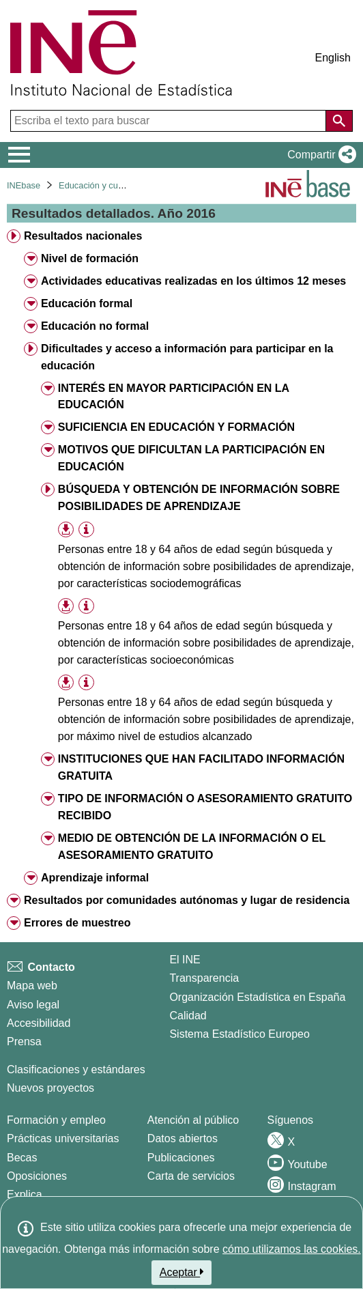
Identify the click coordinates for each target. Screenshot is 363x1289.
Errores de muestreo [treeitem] (77, 923)
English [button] (333, 57)
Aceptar (182, 1272)
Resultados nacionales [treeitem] (83, 236)
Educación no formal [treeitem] (95, 326)
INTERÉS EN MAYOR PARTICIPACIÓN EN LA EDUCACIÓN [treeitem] (173, 396)
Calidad (187, 1015)
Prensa (24, 1041)
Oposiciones (37, 1176)
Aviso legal (33, 1004)
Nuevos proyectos (50, 1088)
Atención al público (193, 1120)
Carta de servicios (191, 1176)
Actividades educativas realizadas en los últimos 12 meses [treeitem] (193, 281)
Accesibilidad (38, 1023)
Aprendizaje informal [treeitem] (95, 877)
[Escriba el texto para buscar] (169, 121)
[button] (319, 155)
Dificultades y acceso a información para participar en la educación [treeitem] (187, 357)
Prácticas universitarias (63, 1138)
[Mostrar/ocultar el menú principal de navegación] (19, 155)
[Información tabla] (86, 529)
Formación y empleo (56, 1120)
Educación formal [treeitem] (86, 303)
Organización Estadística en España (257, 997)
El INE (184, 959)
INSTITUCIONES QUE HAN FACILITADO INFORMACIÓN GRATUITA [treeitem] (201, 767)
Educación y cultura (97, 185)
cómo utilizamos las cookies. (291, 1249)
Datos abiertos (182, 1138)
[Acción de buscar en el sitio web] (339, 121)
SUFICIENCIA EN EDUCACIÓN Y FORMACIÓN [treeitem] (176, 427)
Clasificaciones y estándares (76, 1069)
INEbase (23, 185)
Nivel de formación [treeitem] (90, 258)
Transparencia (204, 978)
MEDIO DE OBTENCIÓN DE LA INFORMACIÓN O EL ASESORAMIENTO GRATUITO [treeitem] (191, 846)
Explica (24, 1194)
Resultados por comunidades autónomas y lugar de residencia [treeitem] (186, 900)
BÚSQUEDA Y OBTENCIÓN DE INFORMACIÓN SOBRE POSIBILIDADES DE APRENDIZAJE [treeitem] (199, 497)
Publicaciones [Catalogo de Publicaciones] (181, 1157)
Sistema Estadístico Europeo (239, 1034)
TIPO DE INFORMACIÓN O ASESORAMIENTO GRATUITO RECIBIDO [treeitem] (205, 807)
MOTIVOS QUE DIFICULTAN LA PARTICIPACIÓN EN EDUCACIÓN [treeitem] (191, 458)
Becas (22, 1157)
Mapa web (32, 985)
